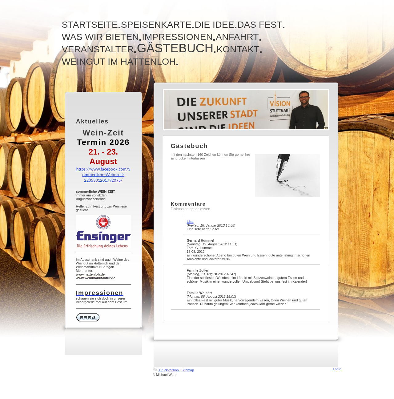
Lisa (190, 222)
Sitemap (188, 370)
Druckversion (166, 370)
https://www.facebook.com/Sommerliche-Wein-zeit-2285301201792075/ (103, 174)
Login (337, 369)
